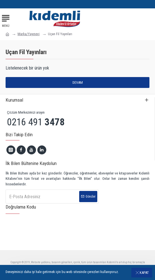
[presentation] (49, 228)
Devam (77, 82)
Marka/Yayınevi (29, 34)
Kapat (144, 273)
